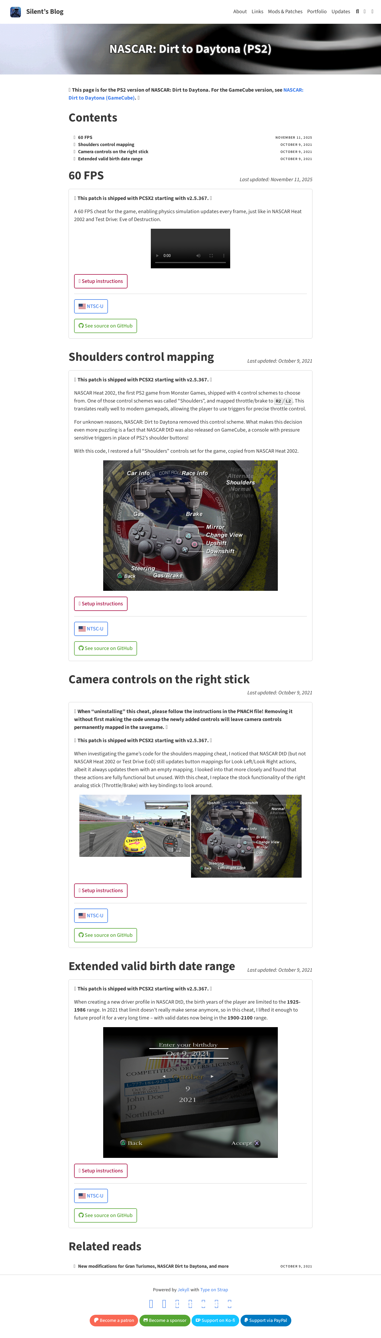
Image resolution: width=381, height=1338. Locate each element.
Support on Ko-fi (215, 1320)
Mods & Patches (285, 11)
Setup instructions (101, 281)
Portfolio (317, 11)
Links (257, 11)
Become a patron (114, 1320)
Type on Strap (214, 1289)
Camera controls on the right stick (113, 151)
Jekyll (183, 1289)
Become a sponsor (164, 1320)
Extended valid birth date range (110, 159)
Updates (341, 11)
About (240, 11)
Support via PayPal (265, 1320)
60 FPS (85, 137)
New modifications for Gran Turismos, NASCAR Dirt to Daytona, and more (153, 1266)
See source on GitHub (106, 326)
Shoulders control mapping (106, 144)
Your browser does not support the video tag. (190, 248)
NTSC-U (91, 306)
